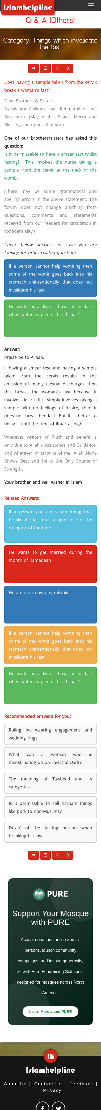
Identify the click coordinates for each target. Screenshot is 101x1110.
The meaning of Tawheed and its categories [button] (50, 783)
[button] (45, 68)
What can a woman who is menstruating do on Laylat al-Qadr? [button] (50, 758)
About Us (15, 1083)
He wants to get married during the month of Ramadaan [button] (50, 556)
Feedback (81, 1083)
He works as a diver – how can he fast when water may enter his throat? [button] (50, 310)
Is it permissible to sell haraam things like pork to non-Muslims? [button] (50, 807)
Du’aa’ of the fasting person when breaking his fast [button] (50, 832)
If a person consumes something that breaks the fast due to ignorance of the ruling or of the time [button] (50, 520)
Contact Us (48, 1083)
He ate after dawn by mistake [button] (39, 593)
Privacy (52, 1090)
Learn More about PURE (50, 1011)
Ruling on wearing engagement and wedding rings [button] (50, 734)
